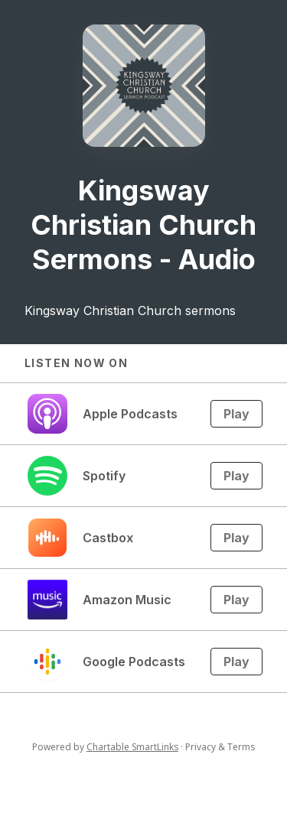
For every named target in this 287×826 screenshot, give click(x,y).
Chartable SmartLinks (132, 746)
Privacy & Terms (220, 746)
